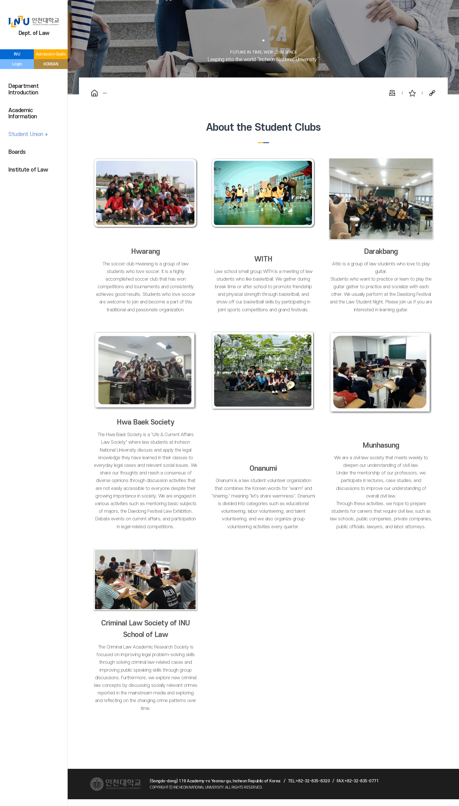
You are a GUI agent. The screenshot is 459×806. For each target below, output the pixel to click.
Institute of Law (28, 170)
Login (17, 64)
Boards (16, 152)
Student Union (25, 134)
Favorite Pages (412, 93)
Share (432, 93)
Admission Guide (51, 54)
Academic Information (22, 113)
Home (94, 93)
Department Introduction (23, 89)
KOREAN (50, 64)
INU (17, 54)
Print (392, 93)
